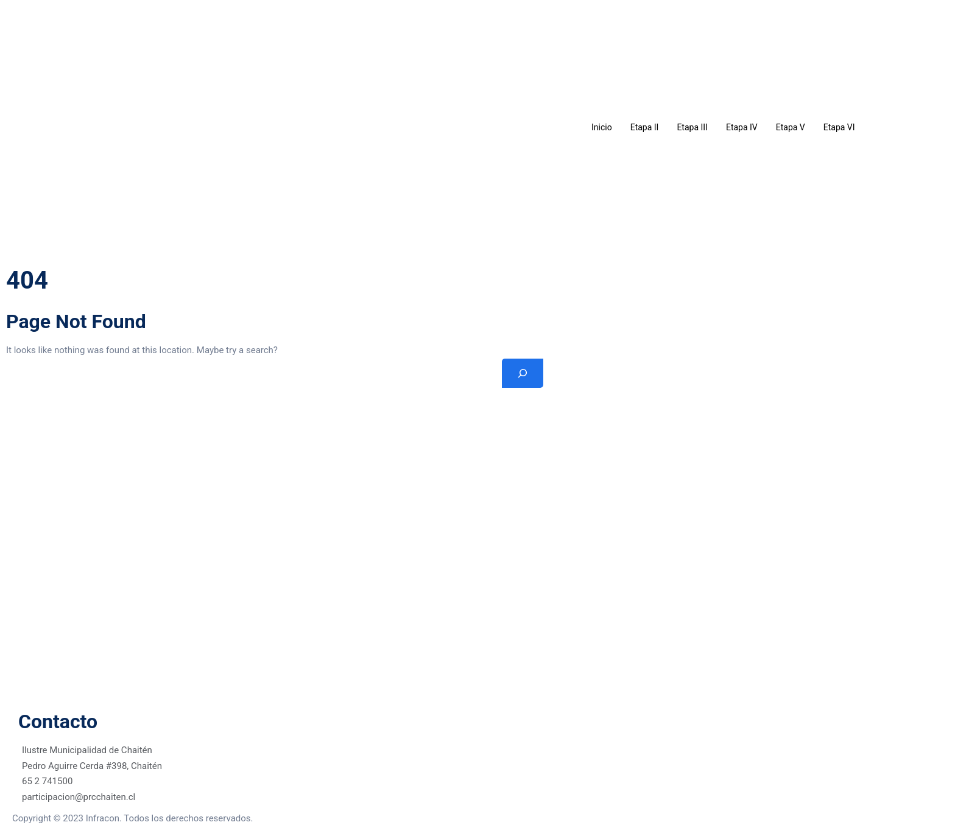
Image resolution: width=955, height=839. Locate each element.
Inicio (601, 127)
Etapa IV (742, 127)
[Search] (522, 373)
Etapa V (790, 127)
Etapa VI (839, 127)
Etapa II (644, 127)
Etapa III (692, 127)
